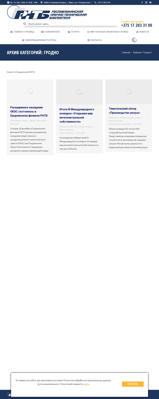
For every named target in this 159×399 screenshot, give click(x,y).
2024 (12, 120)
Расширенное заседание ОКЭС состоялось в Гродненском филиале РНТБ (29, 111)
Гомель (82, 126)
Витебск (74, 126)
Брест (67, 126)
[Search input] (72, 24)
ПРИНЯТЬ (133, 384)
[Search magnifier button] (25, 24)
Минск (25, 120)
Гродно (18, 120)
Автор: (38, 120)
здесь (86, 384)
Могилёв (69, 129)
